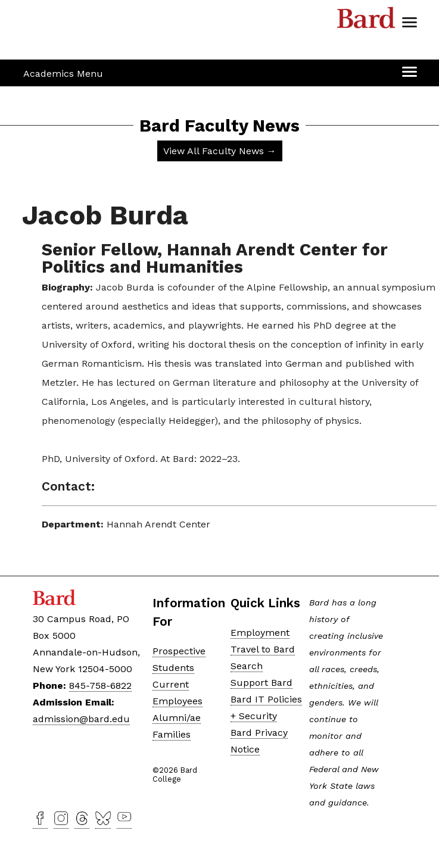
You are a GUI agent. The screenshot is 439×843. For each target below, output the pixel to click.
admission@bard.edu (81, 719)
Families (171, 734)
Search (247, 666)
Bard (366, 21)
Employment (260, 632)
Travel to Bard (263, 649)
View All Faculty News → (219, 151)
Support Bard (261, 682)
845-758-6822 (100, 685)
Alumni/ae (176, 717)
